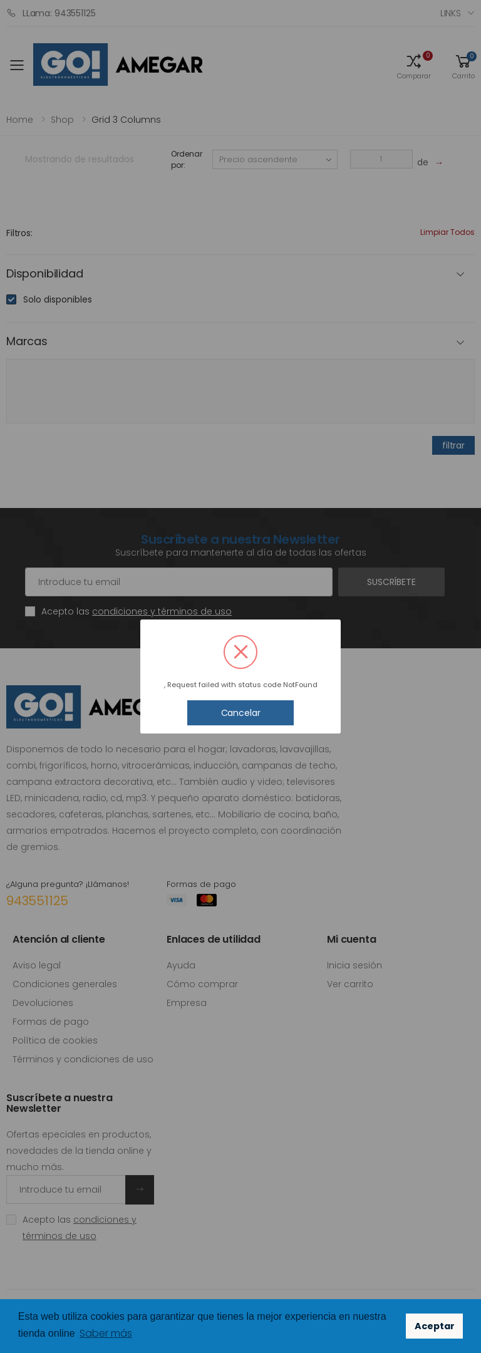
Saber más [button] (106, 1333)
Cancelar (241, 713)
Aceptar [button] (435, 1326)
